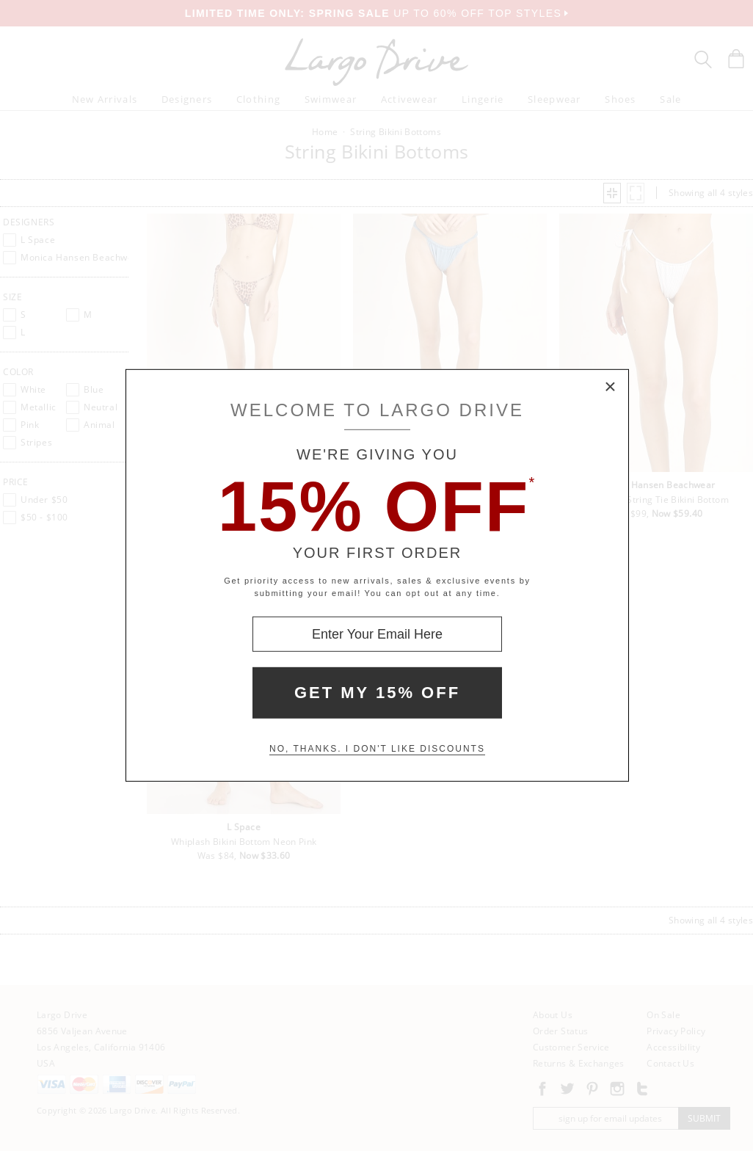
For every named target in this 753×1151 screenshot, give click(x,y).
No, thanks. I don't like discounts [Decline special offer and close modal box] (377, 749)
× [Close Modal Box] (610, 387)
